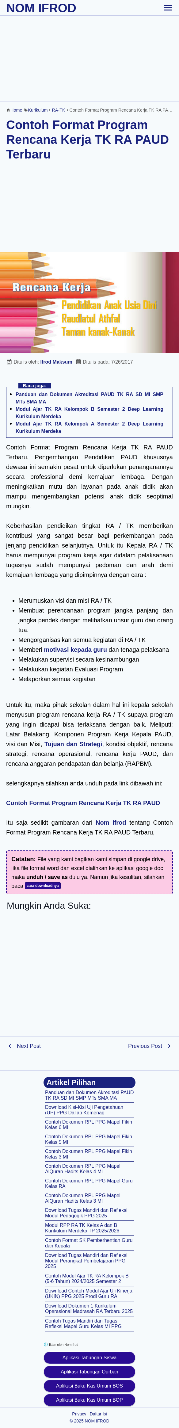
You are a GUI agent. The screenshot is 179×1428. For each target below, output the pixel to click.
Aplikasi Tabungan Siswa (90, 1357)
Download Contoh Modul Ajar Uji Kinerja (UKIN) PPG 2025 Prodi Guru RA (88, 1293)
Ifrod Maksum (56, 362)
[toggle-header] (167, 7)
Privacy (79, 1413)
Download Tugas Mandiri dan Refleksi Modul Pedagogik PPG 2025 (86, 1213)
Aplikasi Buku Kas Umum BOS (89, 1385)
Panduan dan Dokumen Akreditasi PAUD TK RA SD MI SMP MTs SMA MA (89, 1095)
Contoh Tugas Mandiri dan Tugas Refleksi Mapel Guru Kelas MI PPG (83, 1323)
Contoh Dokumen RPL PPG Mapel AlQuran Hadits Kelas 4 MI (82, 1168)
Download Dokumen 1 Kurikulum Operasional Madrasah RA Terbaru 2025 (89, 1308)
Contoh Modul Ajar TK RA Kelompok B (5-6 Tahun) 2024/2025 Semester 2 (87, 1278)
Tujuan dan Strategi (73, 744)
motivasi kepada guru (75, 649)
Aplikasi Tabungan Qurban (89, 1371)
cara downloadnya (43, 886)
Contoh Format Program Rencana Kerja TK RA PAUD (83, 803)
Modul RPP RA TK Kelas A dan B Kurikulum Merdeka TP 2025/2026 (82, 1228)
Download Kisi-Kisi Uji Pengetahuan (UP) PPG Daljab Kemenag (84, 1110)
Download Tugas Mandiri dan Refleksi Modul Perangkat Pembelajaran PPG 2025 (86, 1261)
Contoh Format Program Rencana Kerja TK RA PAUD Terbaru (87, 139)
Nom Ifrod (111, 822)
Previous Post (145, 1046)
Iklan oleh (61, 1344)
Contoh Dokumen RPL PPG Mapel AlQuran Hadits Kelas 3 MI (82, 1198)
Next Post (29, 1046)
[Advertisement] (89, 58)
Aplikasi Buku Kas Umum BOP (89, 1400)
